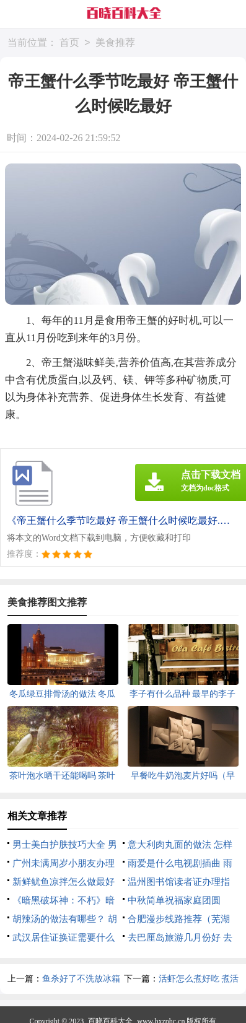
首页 (69, 43)
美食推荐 (115, 43)
